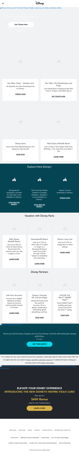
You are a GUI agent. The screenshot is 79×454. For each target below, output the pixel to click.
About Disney (12, 429)
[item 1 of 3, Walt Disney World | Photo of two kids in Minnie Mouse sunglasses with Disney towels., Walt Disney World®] (14, 227)
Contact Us (37, 429)
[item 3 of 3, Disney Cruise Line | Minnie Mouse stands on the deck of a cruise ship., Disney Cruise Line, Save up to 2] (65, 227)
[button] (3, 3)
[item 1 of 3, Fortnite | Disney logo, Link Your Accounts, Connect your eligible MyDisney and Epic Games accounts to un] (14, 283)
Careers (30, 429)
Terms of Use (14, 436)
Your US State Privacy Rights (59, 436)
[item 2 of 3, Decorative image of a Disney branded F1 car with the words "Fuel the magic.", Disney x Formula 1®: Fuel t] (39, 283)
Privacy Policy (45, 436)
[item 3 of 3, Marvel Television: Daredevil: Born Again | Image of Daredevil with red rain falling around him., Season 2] (65, 178)
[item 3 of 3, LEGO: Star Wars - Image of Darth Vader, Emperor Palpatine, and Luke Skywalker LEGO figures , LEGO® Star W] (65, 283)
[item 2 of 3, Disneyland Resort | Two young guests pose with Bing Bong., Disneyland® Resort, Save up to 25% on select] (39, 227)
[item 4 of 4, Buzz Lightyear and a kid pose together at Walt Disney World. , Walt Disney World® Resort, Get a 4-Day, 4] (59, 121)
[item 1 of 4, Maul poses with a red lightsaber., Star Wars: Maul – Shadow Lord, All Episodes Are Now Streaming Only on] (20, 61)
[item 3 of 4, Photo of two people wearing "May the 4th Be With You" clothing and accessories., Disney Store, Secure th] (20, 121)
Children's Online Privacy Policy (18, 442)
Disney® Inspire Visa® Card (62, 429)
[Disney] (39, 3)
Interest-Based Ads (64, 442)
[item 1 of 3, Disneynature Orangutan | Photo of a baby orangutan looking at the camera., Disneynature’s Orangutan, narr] (14, 178)
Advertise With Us (47, 429)
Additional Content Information (29, 436)
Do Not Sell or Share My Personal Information (43, 442)
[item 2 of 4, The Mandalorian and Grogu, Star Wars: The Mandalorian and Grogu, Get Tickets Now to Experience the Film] (59, 61)
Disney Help (22, 429)
